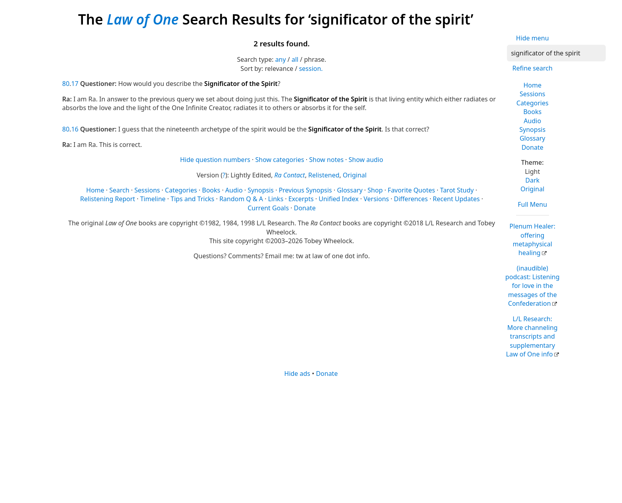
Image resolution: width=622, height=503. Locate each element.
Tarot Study (457, 190)
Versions (376, 198)
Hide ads (297, 373)
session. (311, 68)
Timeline (152, 198)
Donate (532, 147)
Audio (532, 120)
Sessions (532, 94)
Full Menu (532, 204)
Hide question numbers (215, 159)
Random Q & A (241, 198)
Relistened (323, 175)
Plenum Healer (532, 239)
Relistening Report (107, 198)
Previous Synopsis (305, 190)
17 (74, 83)
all (295, 59)
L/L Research (532, 336)
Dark (532, 180)
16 (74, 129)
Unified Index (339, 198)
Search (119, 190)
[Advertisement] (300, 439)
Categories (532, 103)
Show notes (326, 159)
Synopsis (532, 129)
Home (532, 85)
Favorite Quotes (411, 190)
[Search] (556, 53)
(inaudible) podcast (532, 286)
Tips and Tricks (192, 198)
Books (532, 111)
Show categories (279, 159)
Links (276, 198)
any (280, 59)
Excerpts (301, 198)
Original (532, 189)
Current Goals (268, 208)
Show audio (366, 159)
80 (65, 83)
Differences (411, 198)
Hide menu (532, 38)
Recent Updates (456, 198)
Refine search (533, 68)
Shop (375, 190)
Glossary (532, 138)
